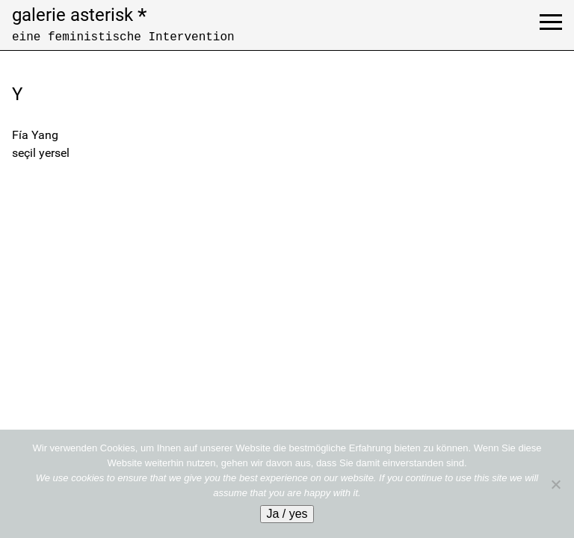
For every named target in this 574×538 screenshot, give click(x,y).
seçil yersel (41, 153)
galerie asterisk (79, 14)
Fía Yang (35, 135)
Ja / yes (286, 513)
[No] (555, 484)
